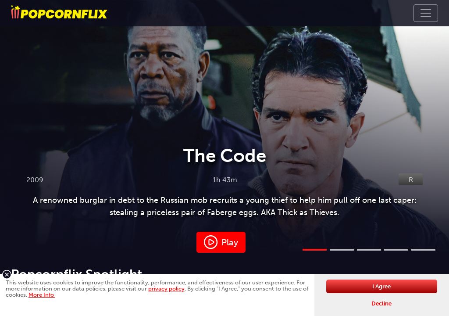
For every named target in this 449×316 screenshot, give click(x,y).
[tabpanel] (224, 126)
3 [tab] (369, 250)
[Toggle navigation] (425, 13)
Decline (381, 303)
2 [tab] (342, 250)
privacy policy (166, 288)
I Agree (381, 286)
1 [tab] (315, 250)
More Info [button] (42, 294)
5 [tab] (423, 250)
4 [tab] (396, 250)
